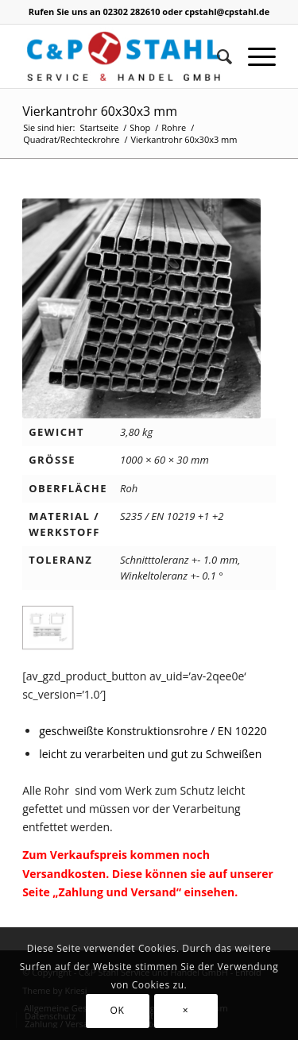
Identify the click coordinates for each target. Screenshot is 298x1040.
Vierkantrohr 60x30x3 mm (99, 111)
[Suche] (216, 56)
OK (117, 1010)
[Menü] (254, 56)
